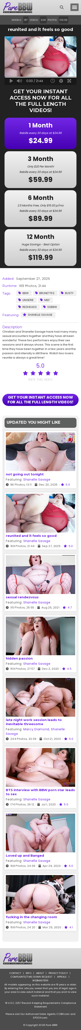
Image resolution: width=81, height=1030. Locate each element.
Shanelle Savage (37, 315)
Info (28, 973)
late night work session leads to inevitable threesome (34, 722)
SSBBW (50, 307)
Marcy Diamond (36, 729)
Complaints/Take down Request (31, 976)
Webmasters (40, 980)
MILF (45, 300)
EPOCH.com (40, 1017)
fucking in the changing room (31, 917)
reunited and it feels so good (31, 536)
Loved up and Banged (25, 855)
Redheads (27, 307)
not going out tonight (25, 474)
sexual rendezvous (22, 597)
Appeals (62, 976)
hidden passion (19, 658)
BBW (23, 293)
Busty (67, 293)
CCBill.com (63, 1014)
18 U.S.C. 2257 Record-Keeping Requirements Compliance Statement (40, 1004)
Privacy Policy (58, 973)
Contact (15, 973)
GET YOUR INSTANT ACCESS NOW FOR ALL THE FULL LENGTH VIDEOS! (41, 399)
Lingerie (26, 300)
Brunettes (44, 293)
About (40, 973)
